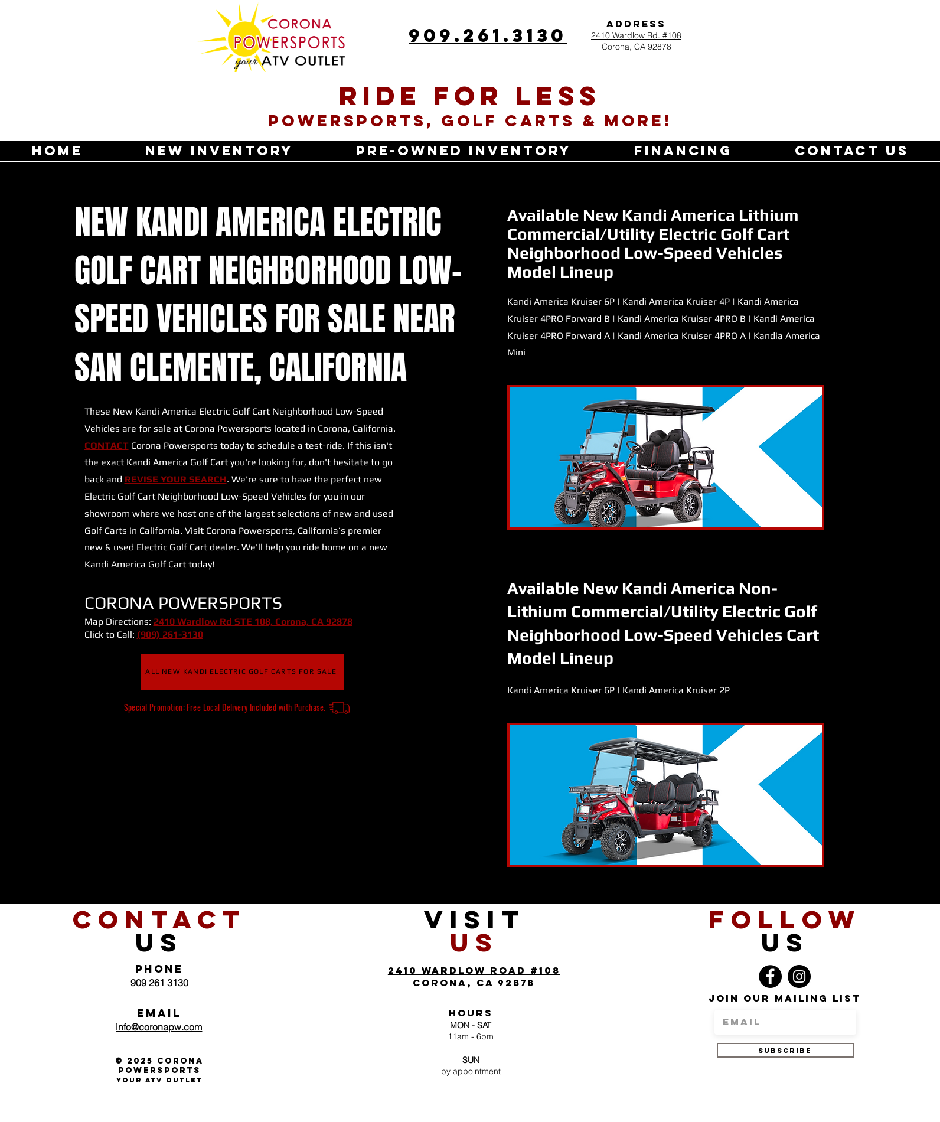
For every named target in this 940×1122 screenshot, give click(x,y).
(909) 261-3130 (170, 634)
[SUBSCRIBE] (785, 1050)
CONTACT (106, 445)
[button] (219, 151)
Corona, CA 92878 (636, 46)
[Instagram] (799, 976)
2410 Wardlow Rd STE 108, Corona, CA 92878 (253, 621)
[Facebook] (770, 976)
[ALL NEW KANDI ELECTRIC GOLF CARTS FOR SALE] (242, 672)
